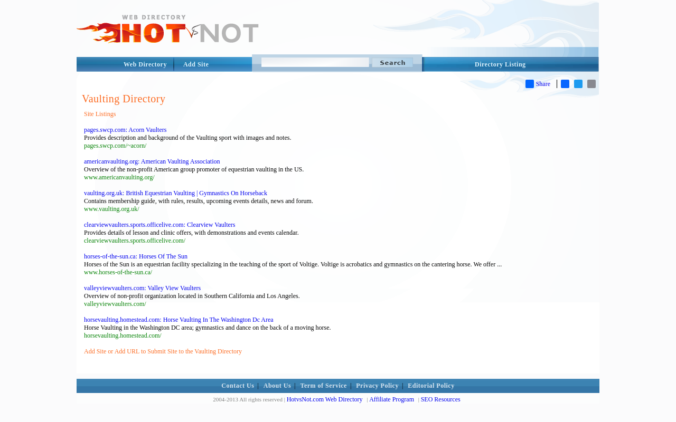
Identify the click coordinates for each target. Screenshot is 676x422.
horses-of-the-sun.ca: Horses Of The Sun (135, 256)
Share (537, 84)
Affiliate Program (391, 399)
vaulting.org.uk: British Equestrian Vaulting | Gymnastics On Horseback (175, 193)
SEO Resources (441, 399)
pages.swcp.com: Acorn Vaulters (125, 129)
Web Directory (145, 64)
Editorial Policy (431, 385)
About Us (277, 385)
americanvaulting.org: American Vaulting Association (152, 161)
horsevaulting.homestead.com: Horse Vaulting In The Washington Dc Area (179, 319)
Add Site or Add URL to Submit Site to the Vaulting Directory (163, 351)
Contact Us (237, 385)
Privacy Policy (377, 385)
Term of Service (324, 385)
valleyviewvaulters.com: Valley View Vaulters (142, 288)
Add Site (196, 64)
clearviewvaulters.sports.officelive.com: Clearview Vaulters (159, 224)
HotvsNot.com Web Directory (325, 399)
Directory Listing (500, 64)
